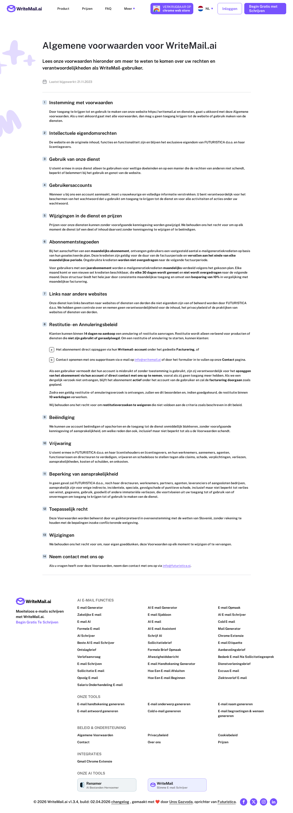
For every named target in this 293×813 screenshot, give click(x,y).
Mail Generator (229, 627)
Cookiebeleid (227, 733)
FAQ (105, 8)
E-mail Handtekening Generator (171, 662)
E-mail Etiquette (230, 641)
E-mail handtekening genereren (100, 702)
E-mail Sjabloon (159, 613)
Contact (83, 740)
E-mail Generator (90, 606)
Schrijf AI (155, 634)
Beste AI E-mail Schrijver (95, 641)
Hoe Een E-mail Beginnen (166, 676)
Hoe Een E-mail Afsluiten (166, 669)
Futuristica (226, 800)
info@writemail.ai (147, 358)
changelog (120, 800)
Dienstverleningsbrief (234, 662)
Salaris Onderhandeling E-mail (100, 683)
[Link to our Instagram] (263, 800)
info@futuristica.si (175, 564)
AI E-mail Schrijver (232, 613)
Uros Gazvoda (180, 800)
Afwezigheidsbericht (163, 655)
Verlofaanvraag (88, 655)
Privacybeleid (158, 733)
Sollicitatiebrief (159, 641)
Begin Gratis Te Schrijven (37, 620)
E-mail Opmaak (229, 606)
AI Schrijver (86, 634)
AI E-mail (154, 620)
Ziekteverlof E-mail (232, 676)
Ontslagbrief (86, 648)
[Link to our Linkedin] (273, 800)
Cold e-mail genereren (164, 709)
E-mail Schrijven (89, 662)
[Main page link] (33, 599)
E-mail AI (84, 620)
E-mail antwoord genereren (97, 709)
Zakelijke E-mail (89, 613)
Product (70, 8)
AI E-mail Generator (162, 606)
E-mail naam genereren (235, 702)
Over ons (154, 740)
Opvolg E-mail (87, 676)
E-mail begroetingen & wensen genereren (241, 712)
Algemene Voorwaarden (95, 733)
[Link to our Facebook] (243, 800)
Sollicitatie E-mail (90, 669)
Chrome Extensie (230, 634)
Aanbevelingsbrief (231, 648)
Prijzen (89, 8)
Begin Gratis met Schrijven (263, 8)
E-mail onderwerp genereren (169, 702)
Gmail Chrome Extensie (94, 760)
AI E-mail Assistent (162, 627)
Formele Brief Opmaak (164, 648)
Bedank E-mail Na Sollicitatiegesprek (246, 655)
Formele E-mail (88, 627)
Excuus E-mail (228, 669)
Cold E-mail (226, 620)
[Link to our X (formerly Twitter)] (253, 800)
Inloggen (229, 8)
